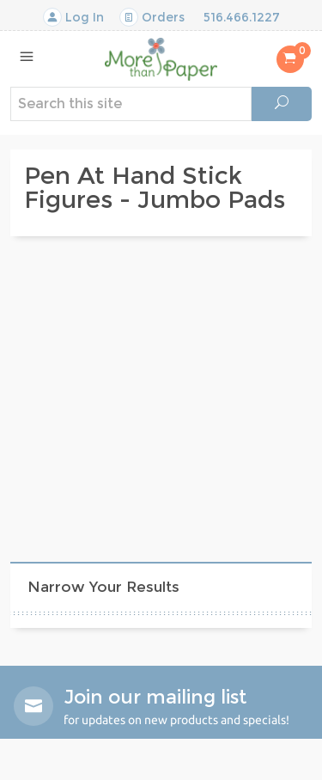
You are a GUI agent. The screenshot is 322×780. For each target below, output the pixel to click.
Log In (73, 17)
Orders (152, 17)
